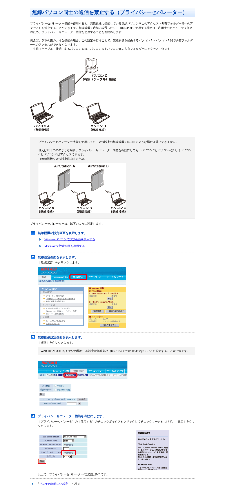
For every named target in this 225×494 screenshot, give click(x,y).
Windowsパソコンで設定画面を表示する (69, 239)
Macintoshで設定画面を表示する (64, 246)
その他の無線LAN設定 (54, 483)
